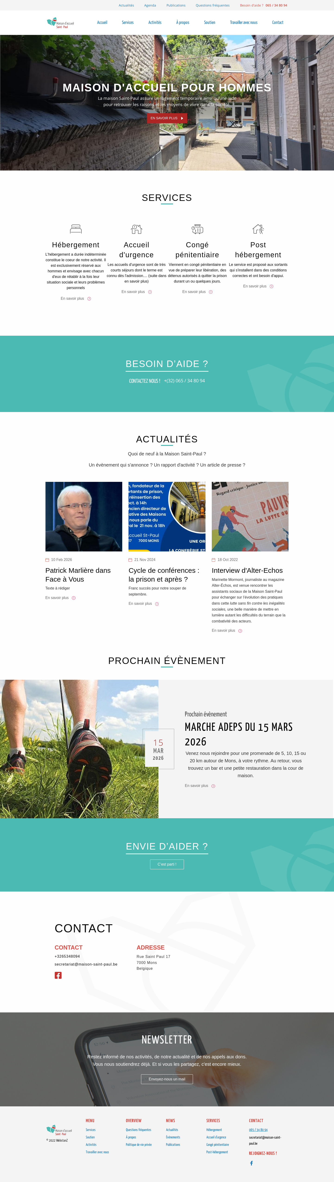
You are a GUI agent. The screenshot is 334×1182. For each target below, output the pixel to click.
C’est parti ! (167, 865)
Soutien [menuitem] (209, 22)
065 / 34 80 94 (258, 1130)
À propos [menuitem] (182, 22)
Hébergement (214, 1130)
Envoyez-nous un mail (167, 1079)
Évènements (173, 1137)
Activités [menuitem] (154, 22)
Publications (176, 5)
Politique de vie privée (139, 1145)
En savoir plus (164, 118)
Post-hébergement (217, 1152)
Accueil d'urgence (216, 1137)
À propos (131, 1137)
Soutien (90, 1137)
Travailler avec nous (97, 1152)
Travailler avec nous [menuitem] (243, 22)
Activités (91, 1145)
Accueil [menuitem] (102, 22)
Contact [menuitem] (277, 22)
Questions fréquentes (213, 5)
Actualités (126, 5)
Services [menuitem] (128, 22)
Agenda (150, 5)
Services (91, 1130)
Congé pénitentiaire (217, 1145)
